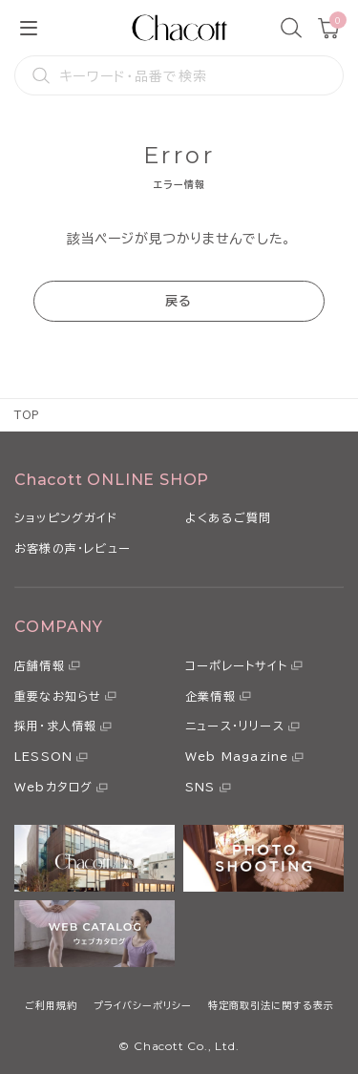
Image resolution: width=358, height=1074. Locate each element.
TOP (27, 415)
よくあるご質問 (228, 517)
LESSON (43, 756)
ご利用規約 (51, 1005)
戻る (179, 301)
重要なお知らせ (57, 696)
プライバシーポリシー (143, 1005)
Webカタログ (53, 786)
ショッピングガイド (65, 517)
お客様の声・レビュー (72, 548)
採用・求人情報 (55, 725)
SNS (200, 786)
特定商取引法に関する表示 (271, 1005)
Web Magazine (236, 756)
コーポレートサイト (236, 665)
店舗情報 (39, 665)
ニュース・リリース (234, 725)
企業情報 (210, 696)
